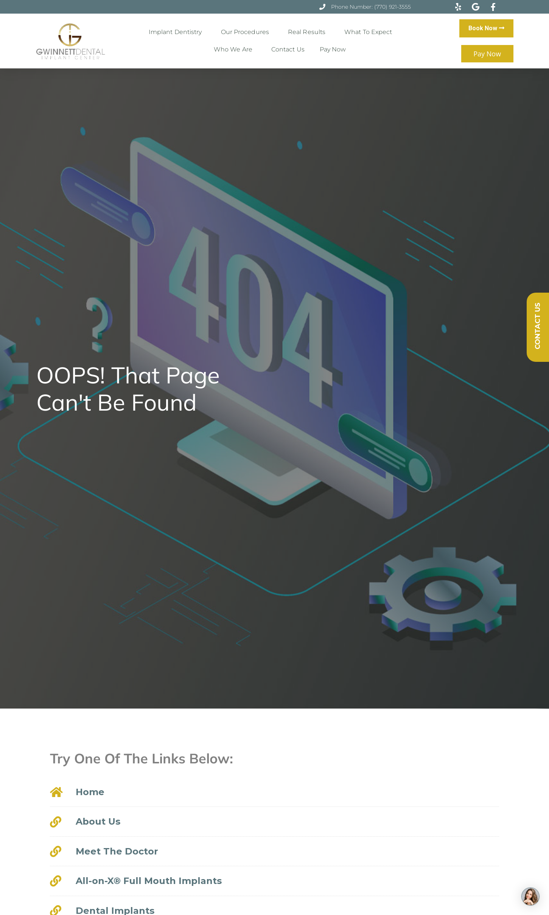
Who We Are (235, 49)
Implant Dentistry (177, 32)
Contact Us (288, 49)
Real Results (308, 32)
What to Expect (370, 32)
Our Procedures (247, 32)
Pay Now (333, 49)
